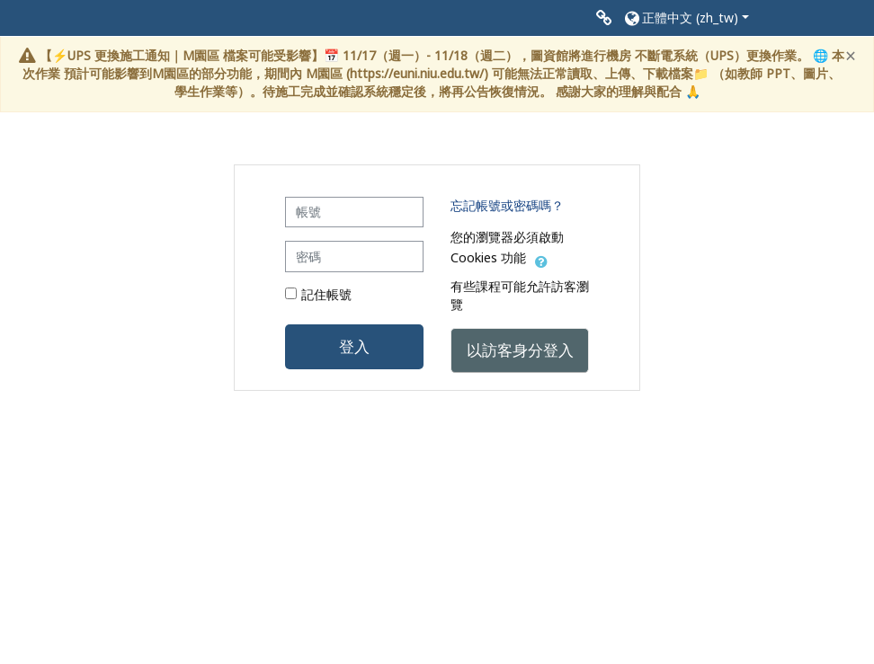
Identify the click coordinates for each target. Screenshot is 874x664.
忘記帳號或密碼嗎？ (507, 205)
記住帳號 (326, 294)
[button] (685, 18)
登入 (354, 346)
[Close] (850, 56)
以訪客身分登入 (520, 349)
